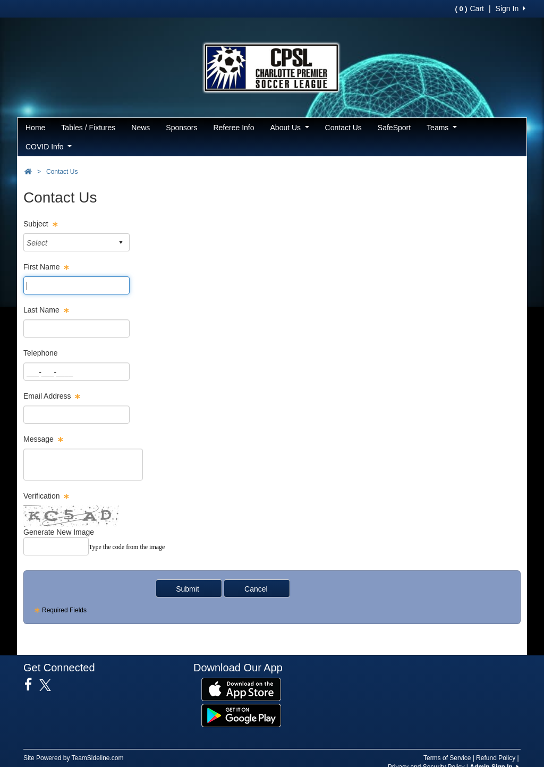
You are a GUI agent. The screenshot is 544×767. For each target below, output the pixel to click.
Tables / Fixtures (88, 127)
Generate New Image (58, 532)
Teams (442, 127)
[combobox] (68, 243)
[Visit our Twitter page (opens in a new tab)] (49, 685)
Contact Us (343, 127)
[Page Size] (76, 285)
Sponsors (181, 127)
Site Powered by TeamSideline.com (73, 758)
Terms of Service (447, 758)
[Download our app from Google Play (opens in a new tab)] (241, 715)
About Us (289, 127)
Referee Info (233, 127)
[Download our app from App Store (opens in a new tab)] (241, 689)
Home (35, 127)
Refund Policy (495, 758)
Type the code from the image (127, 547)
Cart (469, 8)
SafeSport (394, 127)
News (140, 127)
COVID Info (49, 146)
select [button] (120, 242)
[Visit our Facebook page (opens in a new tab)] (32, 685)
